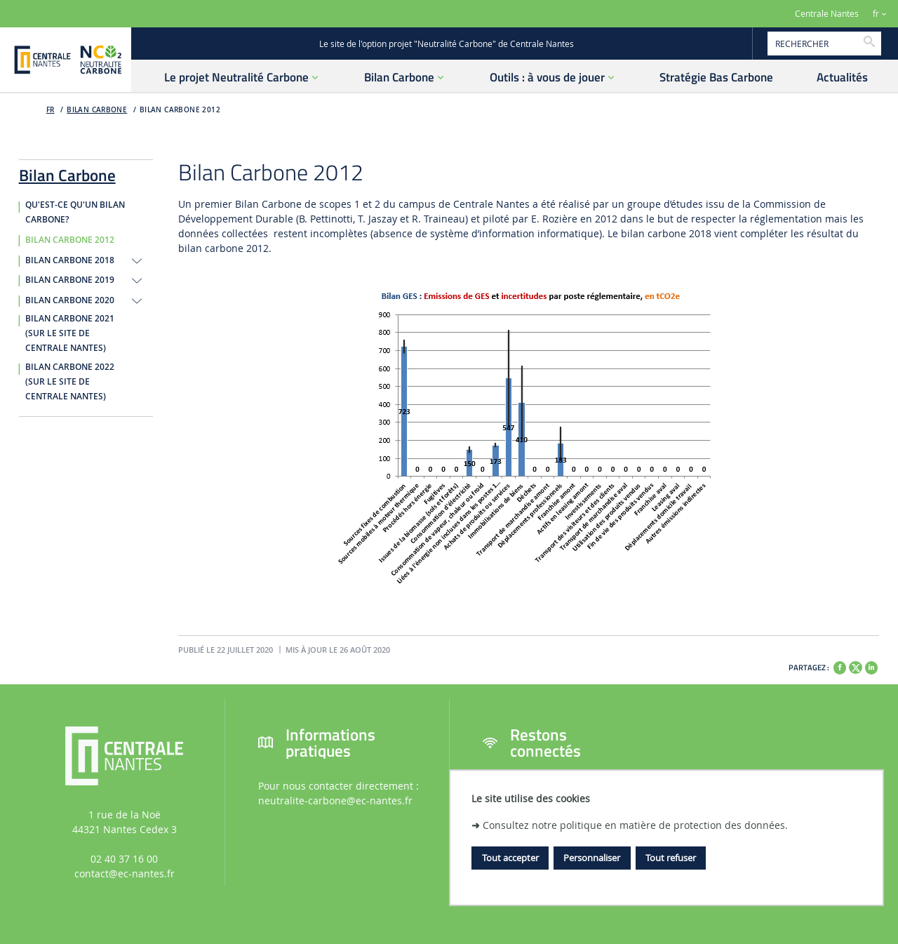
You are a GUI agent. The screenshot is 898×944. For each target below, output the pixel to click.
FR (50, 109)
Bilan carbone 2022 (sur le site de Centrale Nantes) (69, 381)
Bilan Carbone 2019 (69, 280)
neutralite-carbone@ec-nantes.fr (335, 800)
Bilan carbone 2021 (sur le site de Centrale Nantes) (69, 333)
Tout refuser (670, 857)
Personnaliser (591, 857)
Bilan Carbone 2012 (180, 109)
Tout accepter (510, 857)
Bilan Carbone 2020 (69, 300)
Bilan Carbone (97, 109)
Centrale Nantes (827, 13)
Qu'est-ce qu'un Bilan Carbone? (75, 212)
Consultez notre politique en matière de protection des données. (635, 825)
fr (876, 13)
